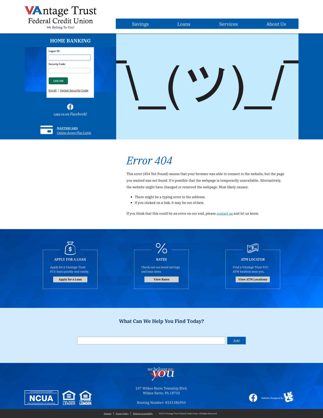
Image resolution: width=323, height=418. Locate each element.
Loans (183, 23)
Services (228, 23)
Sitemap (107, 413)
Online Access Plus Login (74, 132)
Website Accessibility (143, 413)
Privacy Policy (122, 413)
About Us (276, 23)
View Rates (161, 279)
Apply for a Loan (70, 279)
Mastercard (67, 128)
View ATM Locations (252, 279)
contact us (225, 213)
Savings (140, 23)
